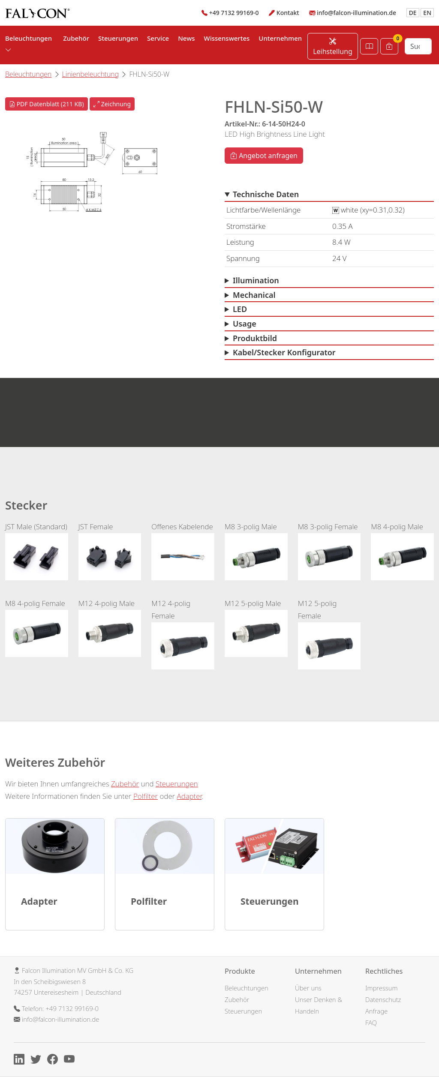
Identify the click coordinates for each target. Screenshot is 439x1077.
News (186, 38)
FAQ (371, 1022)
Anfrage (376, 1011)
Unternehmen (280, 38)
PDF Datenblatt (46, 104)
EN (427, 13)
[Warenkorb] (389, 46)
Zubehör (76, 38)
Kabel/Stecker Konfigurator (284, 352)
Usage (244, 323)
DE (413, 13)
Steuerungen (118, 38)
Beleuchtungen (28, 74)
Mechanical (254, 295)
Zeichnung (112, 104)
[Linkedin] (21, 1060)
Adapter (189, 796)
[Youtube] (71, 1060)
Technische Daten (266, 194)
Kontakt (288, 13)
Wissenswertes (227, 38)
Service (158, 38)
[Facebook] (54, 1060)
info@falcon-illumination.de (356, 13)
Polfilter (145, 796)
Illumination (256, 280)
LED (240, 309)
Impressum (381, 988)
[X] (37, 1060)
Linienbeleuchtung (90, 74)
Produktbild (255, 338)
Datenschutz (383, 999)
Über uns (308, 988)
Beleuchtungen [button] (28, 44)
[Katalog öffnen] (369, 46)
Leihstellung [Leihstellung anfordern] (332, 46)
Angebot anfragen (264, 155)
